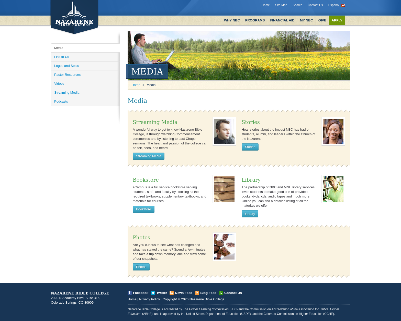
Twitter (162, 293)
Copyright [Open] (170, 299)
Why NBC (232, 20)
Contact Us (315, 5)
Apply (337, 20)
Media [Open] (58, 48)
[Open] (224, 131)
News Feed (183, 293)
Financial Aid (282, 20)
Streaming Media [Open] (66, 92)
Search (297, 5)
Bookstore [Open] (146, 180)
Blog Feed (208, 293)
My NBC (306, 20)
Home (266, 5)
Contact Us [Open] (233, 293)
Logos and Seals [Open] (66, 66)
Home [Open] (135, 85)
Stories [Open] (251, 122)
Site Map (281, 5)
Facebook (141, 293)
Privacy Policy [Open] (149, 299)
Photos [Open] (141, 238)
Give (322, 20)
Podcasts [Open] (61, 101)
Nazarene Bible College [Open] (207, 299)
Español (333, 5)
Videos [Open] (59, 83)
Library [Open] (251, 180)
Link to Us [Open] (61, 57)
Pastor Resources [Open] (67, 75)
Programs (255, 20)
